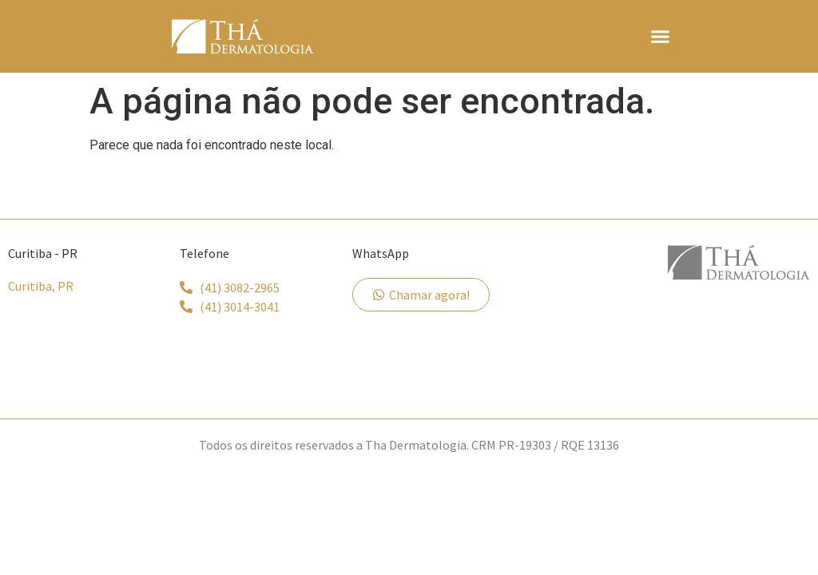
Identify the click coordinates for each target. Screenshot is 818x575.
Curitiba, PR (40, 286)
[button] (660, 37)
